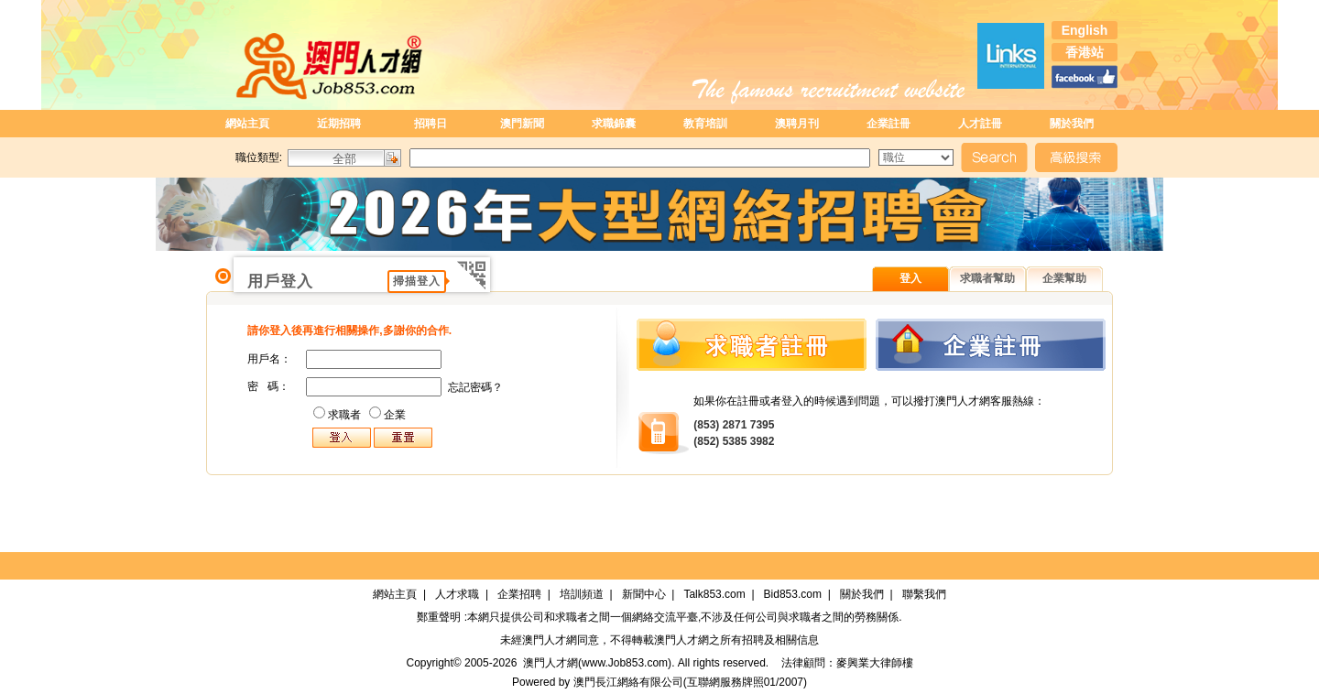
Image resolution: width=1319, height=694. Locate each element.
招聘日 (430, 123)
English (1085, 30)
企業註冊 (888, 123)
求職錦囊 (614, 123)
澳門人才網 (549, 640)
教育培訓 (705, 123)
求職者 (344, 414)
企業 (395, 414)
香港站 (1084, 52)
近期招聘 (339, 123)
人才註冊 (980, 123)
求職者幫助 (987, 278)
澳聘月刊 (797, 123)
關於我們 (1072, 123)
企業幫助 (1064, 278)
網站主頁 (247, 123)
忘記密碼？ (475, 387)
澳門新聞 (522, 123)
